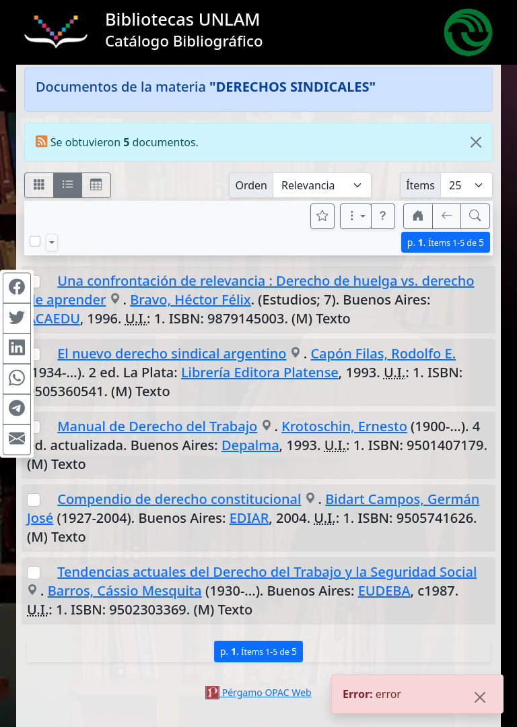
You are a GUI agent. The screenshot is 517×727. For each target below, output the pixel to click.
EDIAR (249, 518)
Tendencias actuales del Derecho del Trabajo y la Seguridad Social (267, 572)
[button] (383, 216)
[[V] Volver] (447, 216)
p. (445, 242)
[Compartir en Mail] (17, 439)
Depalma (250, 445)
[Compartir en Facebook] (17, 287)
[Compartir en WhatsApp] (17, 378)
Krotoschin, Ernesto (344, 426)
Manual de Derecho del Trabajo (157, 426)
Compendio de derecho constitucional (179, 499)
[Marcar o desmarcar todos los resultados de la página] (35, 241)
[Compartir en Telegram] (17, 408)
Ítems (420, 185)
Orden (251, 185)
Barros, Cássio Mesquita (125, 590)
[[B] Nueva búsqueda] (475, 216)
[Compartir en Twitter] (17, 318)
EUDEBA (384, 590)
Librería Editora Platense (260, 372)
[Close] (476, 142)
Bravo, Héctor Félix (190, 299)
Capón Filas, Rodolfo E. (383, 353)
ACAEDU (53, 318)
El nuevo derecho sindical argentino (171, 353)
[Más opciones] (356, 216)
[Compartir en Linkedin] (17, 348)
